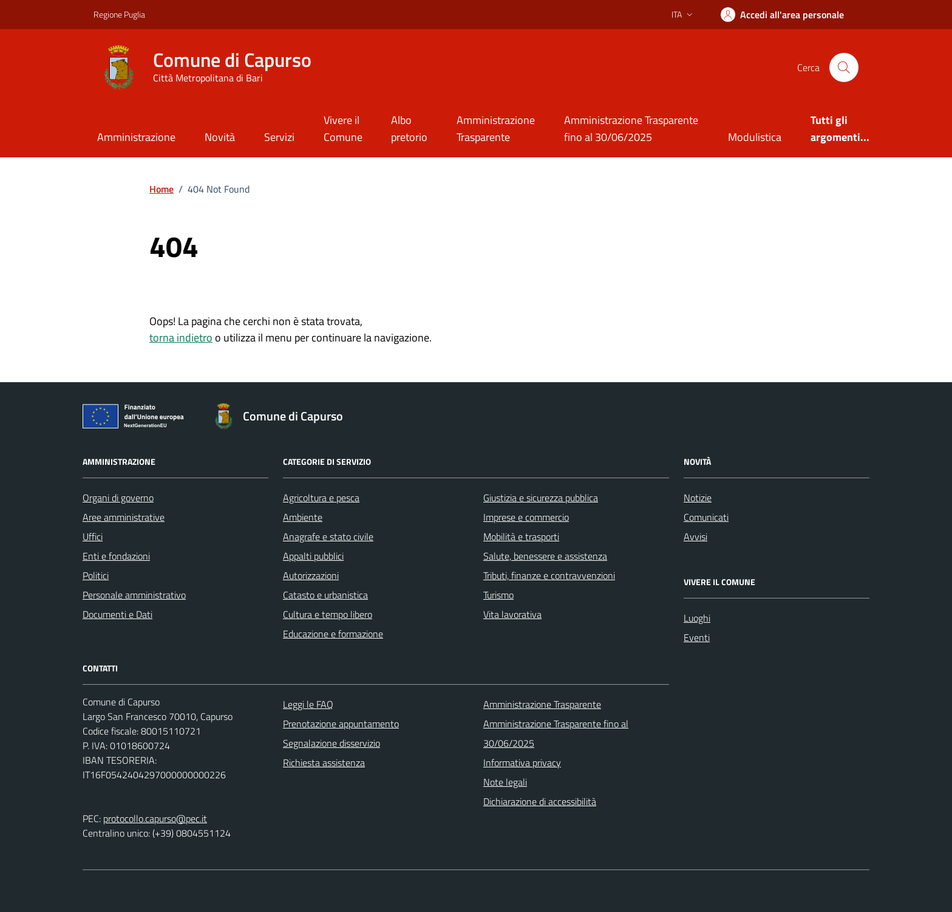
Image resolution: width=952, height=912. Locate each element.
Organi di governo (118, 497)
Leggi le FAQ (308, 704)
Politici (96, 575)
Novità (220, 137)
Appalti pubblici (313, 556)
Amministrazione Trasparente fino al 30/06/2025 (631, 128)
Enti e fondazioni (116, 556)
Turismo (498, 595)
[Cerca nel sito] (843, 67)
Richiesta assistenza (324, 762)
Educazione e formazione (333, 633)
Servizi (279, 137)
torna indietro (180, 337)
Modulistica (754, 137)
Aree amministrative (124, 517)
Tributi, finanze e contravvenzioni (549, 575)
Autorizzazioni (311, 575)
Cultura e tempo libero (327, 614)
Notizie (698, 497)
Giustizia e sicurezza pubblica (540, 497)
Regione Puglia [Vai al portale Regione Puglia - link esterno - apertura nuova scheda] (119, 14)
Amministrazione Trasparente (496, 128)
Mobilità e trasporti (521, 536)
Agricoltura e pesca (321, 497)
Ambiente (302, 517)
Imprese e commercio (526, 517)
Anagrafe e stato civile (328, 536)
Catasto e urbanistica (325, 595)
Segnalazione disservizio (331, 743)
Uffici (93, 536)
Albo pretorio (409, 128)
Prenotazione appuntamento (341, 723)
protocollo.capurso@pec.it (155, 818)
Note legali (505, 782)
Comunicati (706, 517)
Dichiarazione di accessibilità (539, 801)
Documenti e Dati (117, 614)
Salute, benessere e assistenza (545, 556)
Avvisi (695, 536)
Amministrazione (136, 137)
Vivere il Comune (343, 128)
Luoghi (697, 618)
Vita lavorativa (512, 614)
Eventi (697, 637)
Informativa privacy (522, 762)
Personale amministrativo (134, 595)
